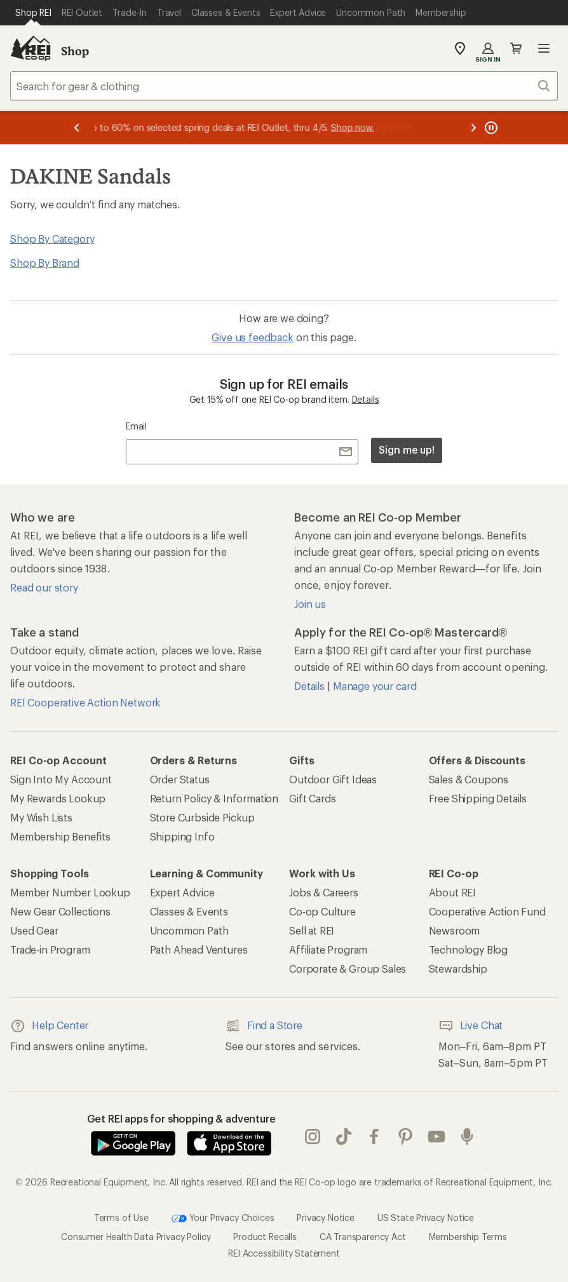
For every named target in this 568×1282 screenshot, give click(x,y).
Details (365, 399)
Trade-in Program (50, 949)
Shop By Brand (44, 263)
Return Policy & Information (214, 798)
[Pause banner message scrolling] (490, 127)
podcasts (467, 1136)
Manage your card (374, 686)
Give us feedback (252, 337)
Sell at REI (311, 930)
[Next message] (473, 127)
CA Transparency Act (363, 1236)
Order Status (180, 779)
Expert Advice (182, 892)
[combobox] (284, 85)
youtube (436, 1136)
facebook (374, 1136)
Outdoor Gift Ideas (333, 779)
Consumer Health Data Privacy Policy (135, 1236)
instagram (312, 1136)
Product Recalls (265, 1236)
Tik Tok (344, 1136)
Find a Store (264, 1026)
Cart (516, 48)
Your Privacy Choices (223, 1218)
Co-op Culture (322, 911)
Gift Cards (312, 798)
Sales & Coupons (469, 779)
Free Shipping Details (478, 798)
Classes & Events (189, 911)
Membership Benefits (60, 836)
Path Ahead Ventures (199, 949)
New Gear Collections (60, 911)
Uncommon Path (189, 930)
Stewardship (458, 968)
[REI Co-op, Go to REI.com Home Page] (30, 48)
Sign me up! (407, 449)
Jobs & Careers (323, 892)
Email (136, 426)
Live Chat (470, 1026)
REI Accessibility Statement (284, 1253)
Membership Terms (468, 1236)
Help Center (49, 1026)
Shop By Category (52, 239)
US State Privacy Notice (425, 1217)
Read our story (44, 587)
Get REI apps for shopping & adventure (181, 1118)
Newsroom (454, 930)
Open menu (543, 48)
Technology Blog (468, 949)
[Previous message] (77, 127)
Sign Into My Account (61, 779)
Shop (75, 51)
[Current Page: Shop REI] (33, 12)
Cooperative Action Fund (487, 911)
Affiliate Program (328, 949)
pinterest (405, 1136)
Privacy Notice (326, 1217)
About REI (453, 892)
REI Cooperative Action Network (85, 702)
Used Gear (34, 930)
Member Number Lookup (70, 892)
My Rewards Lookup (57, 798)
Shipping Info (182, 836)
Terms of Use (121, 1217)
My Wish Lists (41, 817)
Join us (310, 604)
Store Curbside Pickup (202, 817)
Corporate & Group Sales (347, 968)
